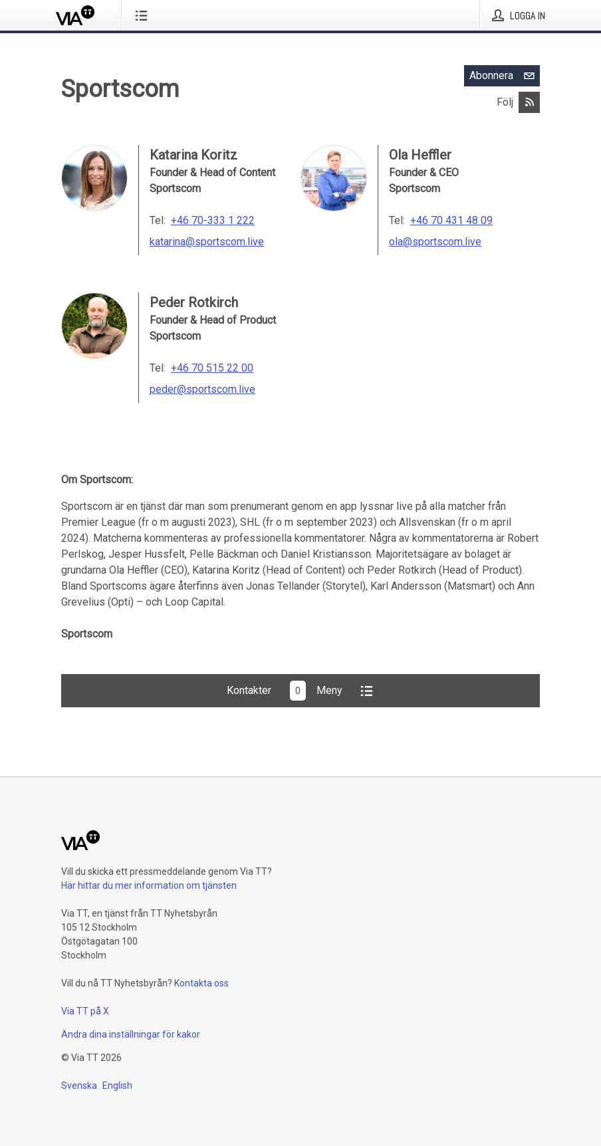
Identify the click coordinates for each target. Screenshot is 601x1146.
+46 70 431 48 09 (451, 220)
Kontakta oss (201, 983)
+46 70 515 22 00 (212, 368)
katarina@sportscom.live (207, 241)
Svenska (79, 1085)
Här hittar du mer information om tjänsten (149, 885)
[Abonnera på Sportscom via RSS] (529, 102)
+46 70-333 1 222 (213, 220)
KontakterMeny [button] (301, 691)
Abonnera (504, 75)
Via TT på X (85, 1011)
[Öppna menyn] (144, 15)
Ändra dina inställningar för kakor (130, 1034)
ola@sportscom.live (435, 241)
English (117, 1085)
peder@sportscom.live (202, 389)
